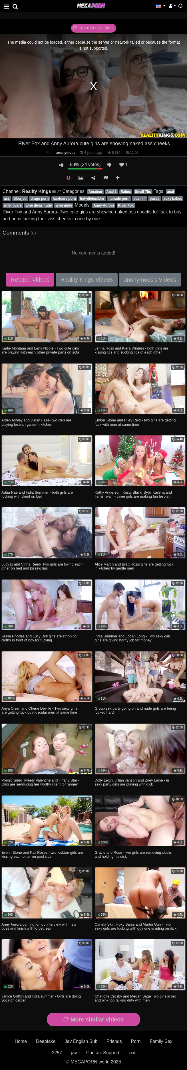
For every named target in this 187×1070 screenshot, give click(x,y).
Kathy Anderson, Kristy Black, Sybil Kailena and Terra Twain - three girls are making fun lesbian (133, 494)
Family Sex (161, 1041)
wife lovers (13, 205)
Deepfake (46, 1041)
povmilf (139, 199)
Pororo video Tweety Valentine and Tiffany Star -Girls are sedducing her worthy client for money (40, 782)
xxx (131, 1052)
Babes (125, 192)
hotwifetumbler (92, 199)
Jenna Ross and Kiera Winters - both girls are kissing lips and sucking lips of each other (131, 350)
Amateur (95, 192)
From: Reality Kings (93, 28)
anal (170, 192)
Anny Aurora (103, 205)
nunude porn (118, 199)
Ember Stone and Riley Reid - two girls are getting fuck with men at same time (135, 422)
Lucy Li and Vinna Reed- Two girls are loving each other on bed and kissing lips (42, 566)
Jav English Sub (81, 1041)
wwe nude (64, 205)
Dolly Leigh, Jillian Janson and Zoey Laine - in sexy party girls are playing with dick (132, 782)
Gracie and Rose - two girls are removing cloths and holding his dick (133, 854)
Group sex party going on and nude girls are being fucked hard (135, 710)
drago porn (40, 199)
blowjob (20, 199)
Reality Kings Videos (87, 279)
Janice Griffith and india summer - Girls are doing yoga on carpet (41, 998)
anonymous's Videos (150, 279)
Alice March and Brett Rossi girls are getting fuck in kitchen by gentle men (134, 566)
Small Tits (143, 192)
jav (74, 1052)
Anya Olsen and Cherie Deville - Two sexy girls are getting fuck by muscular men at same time (39, 710)
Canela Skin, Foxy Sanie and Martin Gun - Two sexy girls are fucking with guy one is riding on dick (136, 926)
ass (7, 199)
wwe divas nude (39, 205)
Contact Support (102, 1052)
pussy (155, 199)
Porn (136, 1041)
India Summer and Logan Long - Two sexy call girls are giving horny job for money (132, 638)
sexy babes (173, 199)
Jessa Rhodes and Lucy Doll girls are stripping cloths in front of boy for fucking (39, 638)
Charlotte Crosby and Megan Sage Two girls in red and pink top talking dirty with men (135, 998)
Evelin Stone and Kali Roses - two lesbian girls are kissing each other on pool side (42, 854)
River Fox (126, 205)
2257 (57, 1052)
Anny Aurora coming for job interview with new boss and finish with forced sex (38, 926)
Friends (114, 1041)
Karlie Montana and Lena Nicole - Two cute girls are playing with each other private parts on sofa (40, 350)
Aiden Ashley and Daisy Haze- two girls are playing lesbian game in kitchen (36, 422)
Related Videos (30, 279)
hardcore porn (64, 199)
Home (21, 1041)
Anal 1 (111, 192)
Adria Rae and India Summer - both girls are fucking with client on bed (37, 494)
